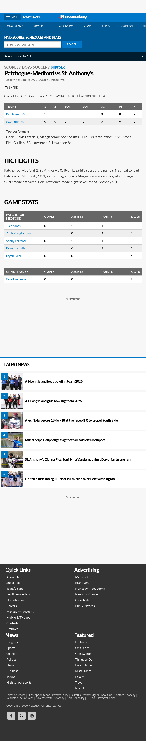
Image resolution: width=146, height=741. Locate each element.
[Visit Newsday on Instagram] (32, 716)
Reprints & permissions (19, 698)
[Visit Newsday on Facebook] (11, 716)
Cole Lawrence (16, 279)
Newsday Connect (87, 594)
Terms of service (15, 695)
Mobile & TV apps (18, 617)
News (87, 26)
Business (12, 671)
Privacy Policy (60, 695)
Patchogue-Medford (19, 114)
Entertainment (85, 665)
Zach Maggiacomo (18, 233)
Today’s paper (15, 588)
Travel (79, 682)
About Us (12, 577)
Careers (11, 606)
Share (11, 87)
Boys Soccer (34, 67)
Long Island (14, 26)
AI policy (79, 698)
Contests (12, 623)
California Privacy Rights (85, 695)
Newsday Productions (90, 588)
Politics (11, 659)
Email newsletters (18, 594)
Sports (39, 26)
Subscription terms (39, 695)
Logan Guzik (14, 256)
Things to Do (83, 659)
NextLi (79, 688)
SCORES (11, 67)
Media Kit (81, 577)
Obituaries (82, 648)
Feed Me (106, 26)
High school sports (18, 682)
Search (72, 44)
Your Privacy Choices (103, 698)
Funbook (81, 642)
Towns (10, 676)
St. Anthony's (15, 121)
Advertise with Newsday (50, 698)
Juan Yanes (13, 226)
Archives (12, 629)
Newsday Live (15, 600)
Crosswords (83, 653)
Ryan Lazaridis (15, 248)
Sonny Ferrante (16, 241)
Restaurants (83, 671)
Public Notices (85, 606)
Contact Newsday (124, 695)
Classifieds (82, 600)
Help (69, 698)
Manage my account (20, 611)
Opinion (127, 26)
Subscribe (13, 582)
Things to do (63, 26)
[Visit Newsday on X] (22, 716)
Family (79, 676)
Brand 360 (82, 582)
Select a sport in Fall (17, 56)
